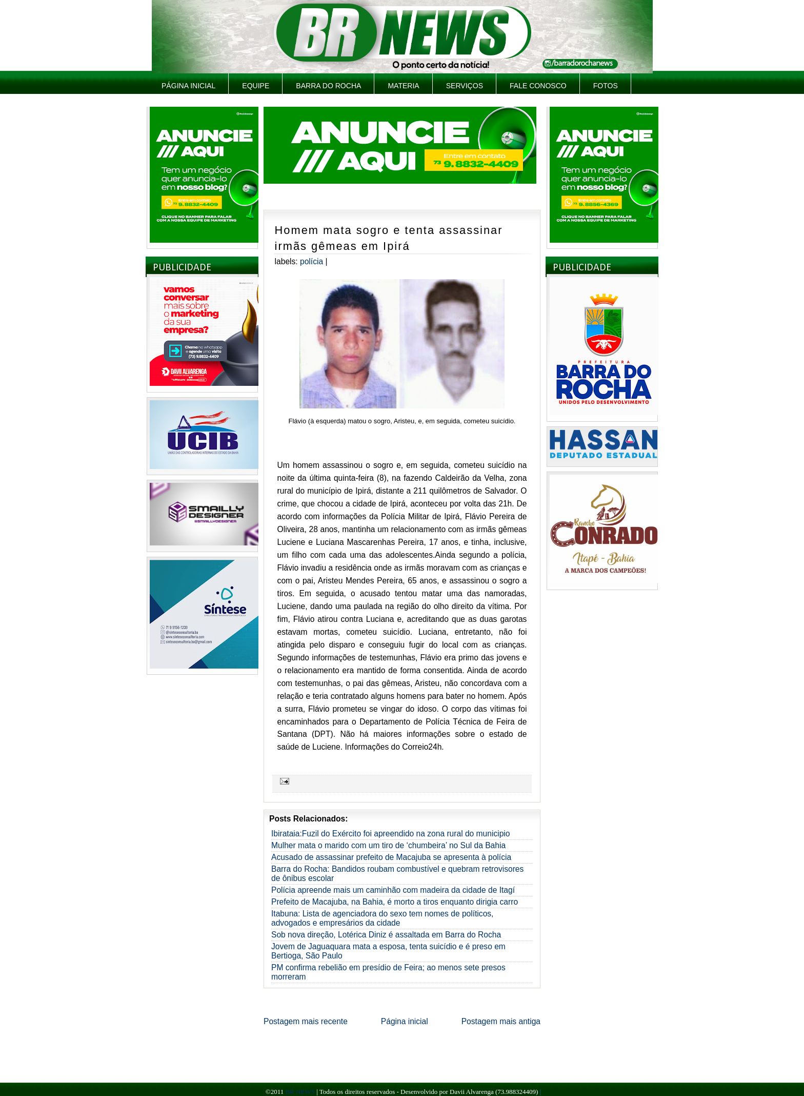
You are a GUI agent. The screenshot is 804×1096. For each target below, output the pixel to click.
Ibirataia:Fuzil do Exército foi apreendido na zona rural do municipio (390, 833)
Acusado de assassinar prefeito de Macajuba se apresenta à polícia (391, 857)
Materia (403, 86)
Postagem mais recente (306, 1021)
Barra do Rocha (328, 86)
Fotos (605, 86)
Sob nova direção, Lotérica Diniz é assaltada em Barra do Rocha (386, 934)
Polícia (311, 261)
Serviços (464, 86)
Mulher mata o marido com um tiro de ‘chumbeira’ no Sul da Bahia (388, 845)
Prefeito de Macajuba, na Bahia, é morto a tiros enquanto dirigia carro (394, 901)
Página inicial (188, 86)
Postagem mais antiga (500, 1021)
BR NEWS (299, 1091)
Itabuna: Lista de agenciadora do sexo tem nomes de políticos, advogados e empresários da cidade (382, 918)
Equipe (255, 86)
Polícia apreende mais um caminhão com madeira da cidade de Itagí (393, 890)
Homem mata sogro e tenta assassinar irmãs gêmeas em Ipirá (389, 238)
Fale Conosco (538, 86)
